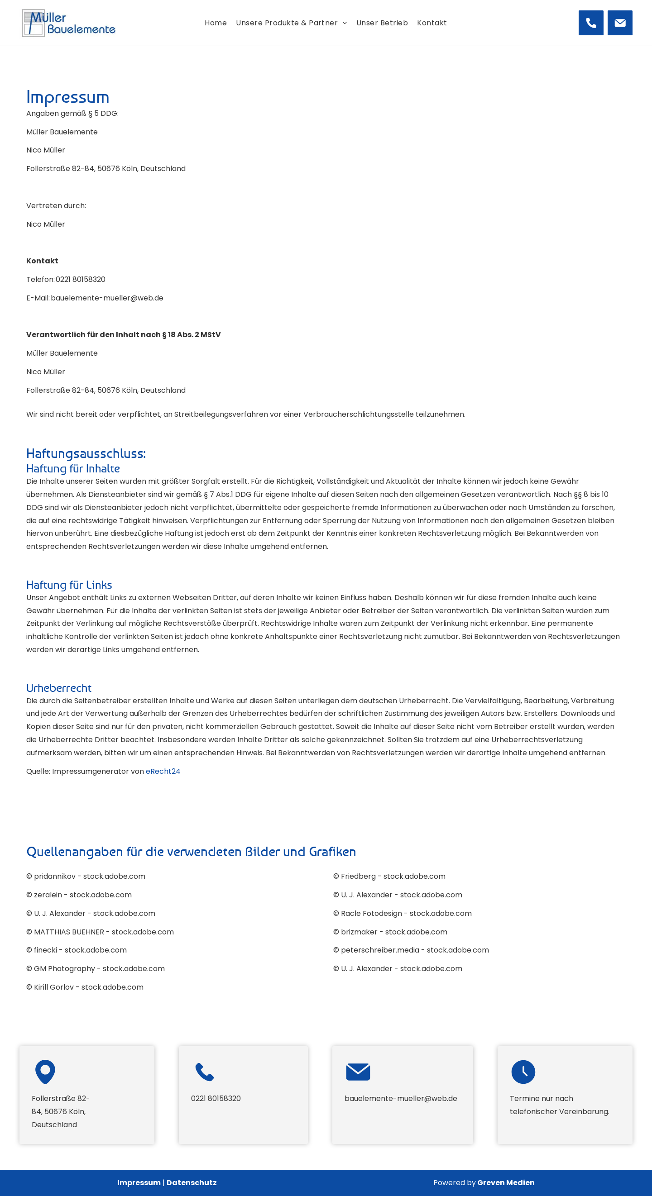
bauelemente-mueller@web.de (107, 298)
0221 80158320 (80, 279)
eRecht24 (163, 771)
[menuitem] (215, 23)
